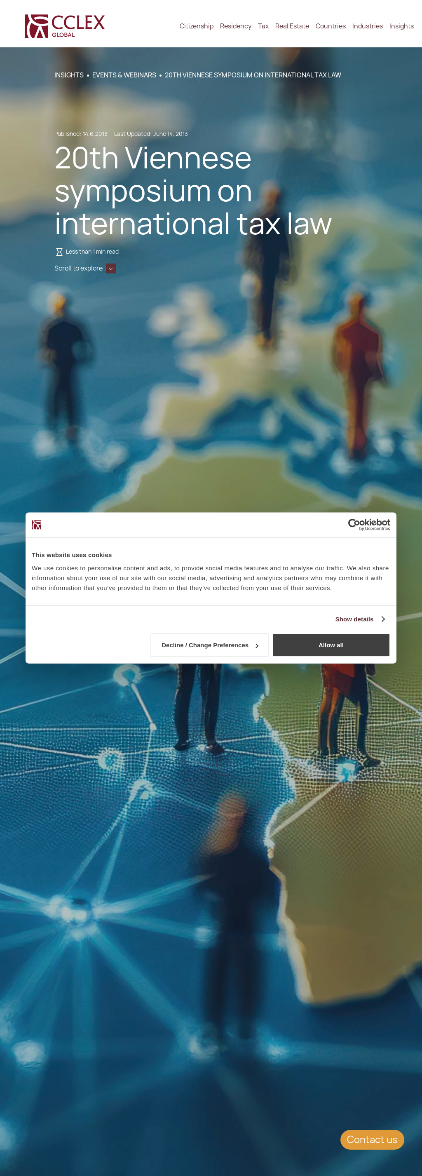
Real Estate (292, 26)
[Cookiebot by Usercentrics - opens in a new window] (354, 525)
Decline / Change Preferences (210, 645)
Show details (354, 619)
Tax (263, 26)
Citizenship (196, 26)
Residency (235, 26)
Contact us (372, 1139)
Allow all (331, 645)
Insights (401, 26)
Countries (331, 26)
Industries (367, 26)
